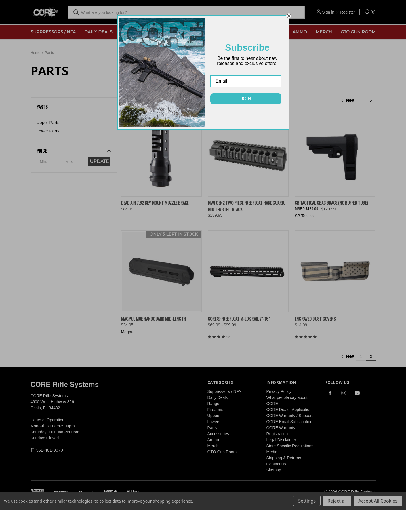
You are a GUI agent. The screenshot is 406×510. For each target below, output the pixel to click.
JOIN (246, 98)
